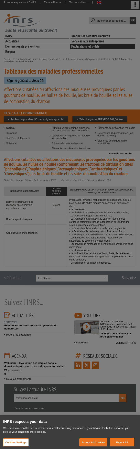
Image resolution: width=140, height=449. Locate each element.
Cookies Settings (16, 444)
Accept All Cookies (93, 444)
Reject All (122, 444)
